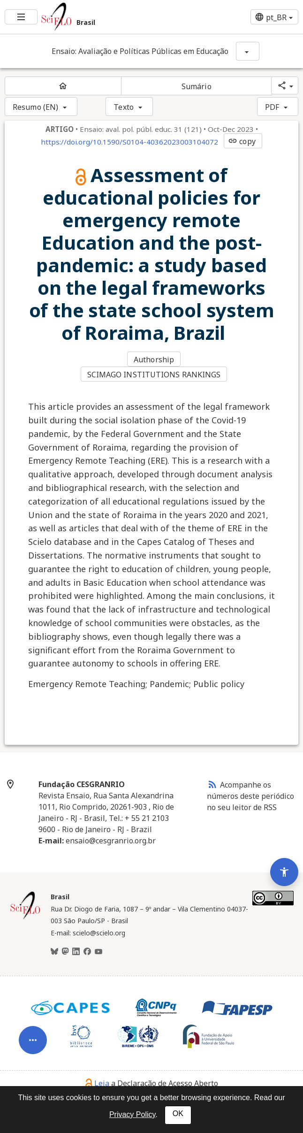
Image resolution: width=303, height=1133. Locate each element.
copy (241, 141)
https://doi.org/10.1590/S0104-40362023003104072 (129, 141)
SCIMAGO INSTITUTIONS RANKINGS (154, 374)
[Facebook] (87, 952)
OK (178, 1114)
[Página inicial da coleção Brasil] (25, 918)
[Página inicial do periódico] (63, 86)
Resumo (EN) (35, 107)
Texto (124, 107)
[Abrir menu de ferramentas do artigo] (33, 1047)
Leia (97, 1083)
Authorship (154, 359)
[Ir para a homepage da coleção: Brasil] (101, 17)
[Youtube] (98, 952)
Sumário (197, 86)
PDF (272, 107)
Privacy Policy (132, 1114)
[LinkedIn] (76, 952)
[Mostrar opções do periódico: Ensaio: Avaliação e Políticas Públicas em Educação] (247, 51)
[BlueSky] (54, 952)
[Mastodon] (65, 952)
